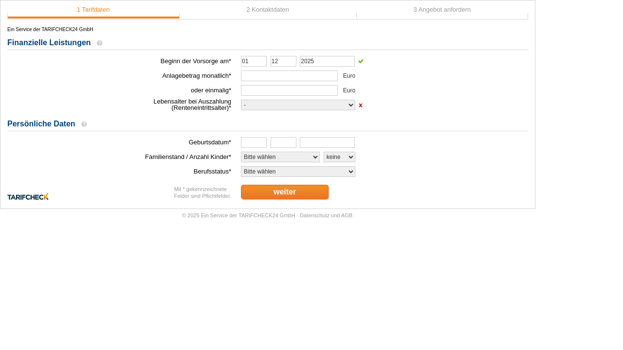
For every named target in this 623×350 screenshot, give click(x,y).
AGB (346, 215)
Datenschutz (315, 215)
